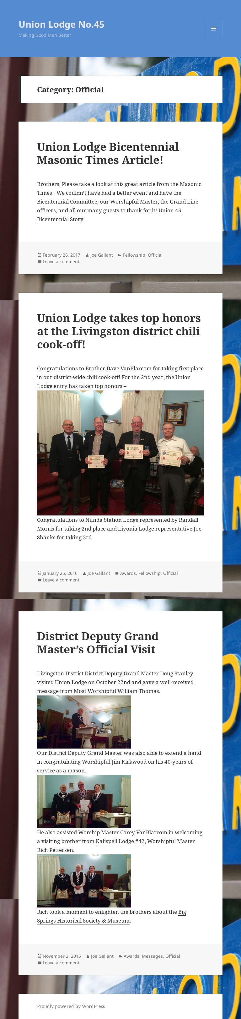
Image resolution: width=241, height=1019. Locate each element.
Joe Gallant (101, 255)
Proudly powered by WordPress (71, 1006)
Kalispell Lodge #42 (120, 841)
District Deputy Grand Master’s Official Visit (98, 643)
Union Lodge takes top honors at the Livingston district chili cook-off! (119, 330)
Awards (128, 573)
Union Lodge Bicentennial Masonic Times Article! (108, 153)
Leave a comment (61, 261)
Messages (152, 956)
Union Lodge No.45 (61, 24)
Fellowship (134, 255)
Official (155, 255)
